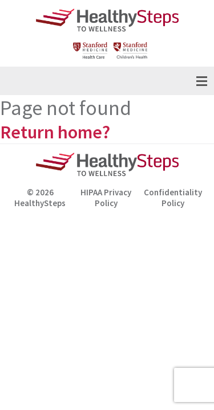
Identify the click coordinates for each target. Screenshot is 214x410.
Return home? (55, 132)
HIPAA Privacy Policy (105, 197)
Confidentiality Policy (173, 197)
